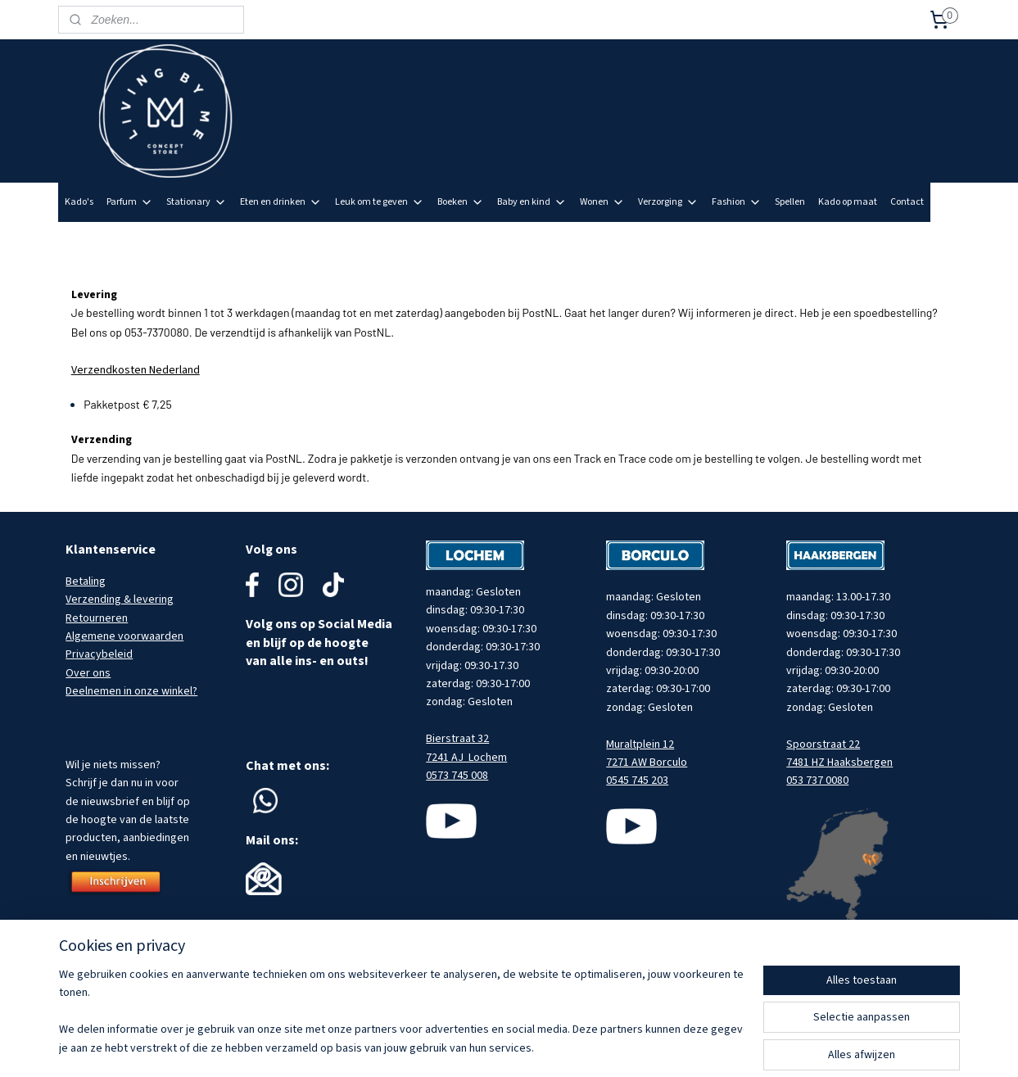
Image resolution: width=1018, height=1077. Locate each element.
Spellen (790, 202)
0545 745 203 (637, 780)
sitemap (549, 1047)
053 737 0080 (817, 780)
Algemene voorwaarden (124, 636)
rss (576, 1047)
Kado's (79, 202)
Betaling (86, 581)
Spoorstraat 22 (823, 744)
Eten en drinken (281, 202)
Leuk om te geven (379, 202)
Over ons (88, 673)
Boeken (460, 202)
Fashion (737, 202)
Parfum (129, 202)
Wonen (602, 202)
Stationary (196, 202)
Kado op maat (847, 202)
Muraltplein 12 (640, 744)
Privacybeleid (99, 654)
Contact (907, 202)
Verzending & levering (120, 599)
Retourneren (97, 618)
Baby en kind (532, 202)
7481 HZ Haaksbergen (839, 762)
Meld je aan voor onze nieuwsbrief (876, 241)
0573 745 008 (457, 775)
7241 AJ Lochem (466, 757)
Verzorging (668, 202)
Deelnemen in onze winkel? (131, 691)
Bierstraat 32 (457, 739)
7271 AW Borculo (646, 762)
